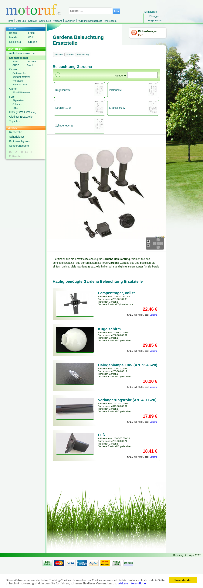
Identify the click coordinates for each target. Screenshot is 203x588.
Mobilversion (15, 156)
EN (16, 152)
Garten (13, 88)
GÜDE (15, 65)
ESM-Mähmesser (21, 92)
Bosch (30, 65)
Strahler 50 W (117, 107)
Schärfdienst (16, 136)
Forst (12, 96)
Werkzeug (17, 80)
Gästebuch (45, 20)
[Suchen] (142, 75)
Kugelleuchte (63, 90)
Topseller (14, 121)
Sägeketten (18, 100)
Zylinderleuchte (64, 125)
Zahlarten (70, 20)
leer (140, 35)
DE (10, 152)
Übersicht (58, 54)
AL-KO (15, 61)
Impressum (110, 20)
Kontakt (32, 20)
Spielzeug (15, 41)
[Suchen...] (90, 11)
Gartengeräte (19, 73)
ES (26, 152)
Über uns (21, 20)
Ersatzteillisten (18, 57)
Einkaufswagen (147, 31)
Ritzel (15, 108)
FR (21, 152)
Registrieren (154, 20)
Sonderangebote (19, 145)
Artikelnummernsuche (22, 53)
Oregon (32, 41)
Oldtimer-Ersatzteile (20, 116)
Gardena (31, 61)
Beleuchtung (82, 54)
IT (31, 152)
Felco (31, 32)
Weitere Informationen (132, 584)
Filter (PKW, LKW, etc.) (22, 112)
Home (10, 20)
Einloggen (154, 16)
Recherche (15, 132)
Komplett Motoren (21, 77)
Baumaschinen (19, 84)
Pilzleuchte (115, 90)
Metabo (13, 37)
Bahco (13, 32)
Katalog (13, 69)
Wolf (30, 37)
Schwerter (17, 104)
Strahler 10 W (63, 107)
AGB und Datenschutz (90, 20)
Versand (57, 20)
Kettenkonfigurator (20, 141)
